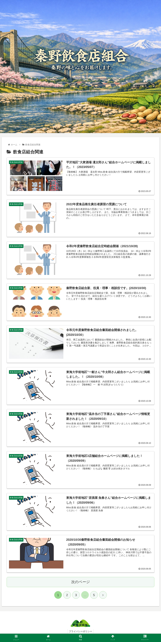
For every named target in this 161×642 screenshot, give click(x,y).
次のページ (80, 582)
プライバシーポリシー (80, 631)
